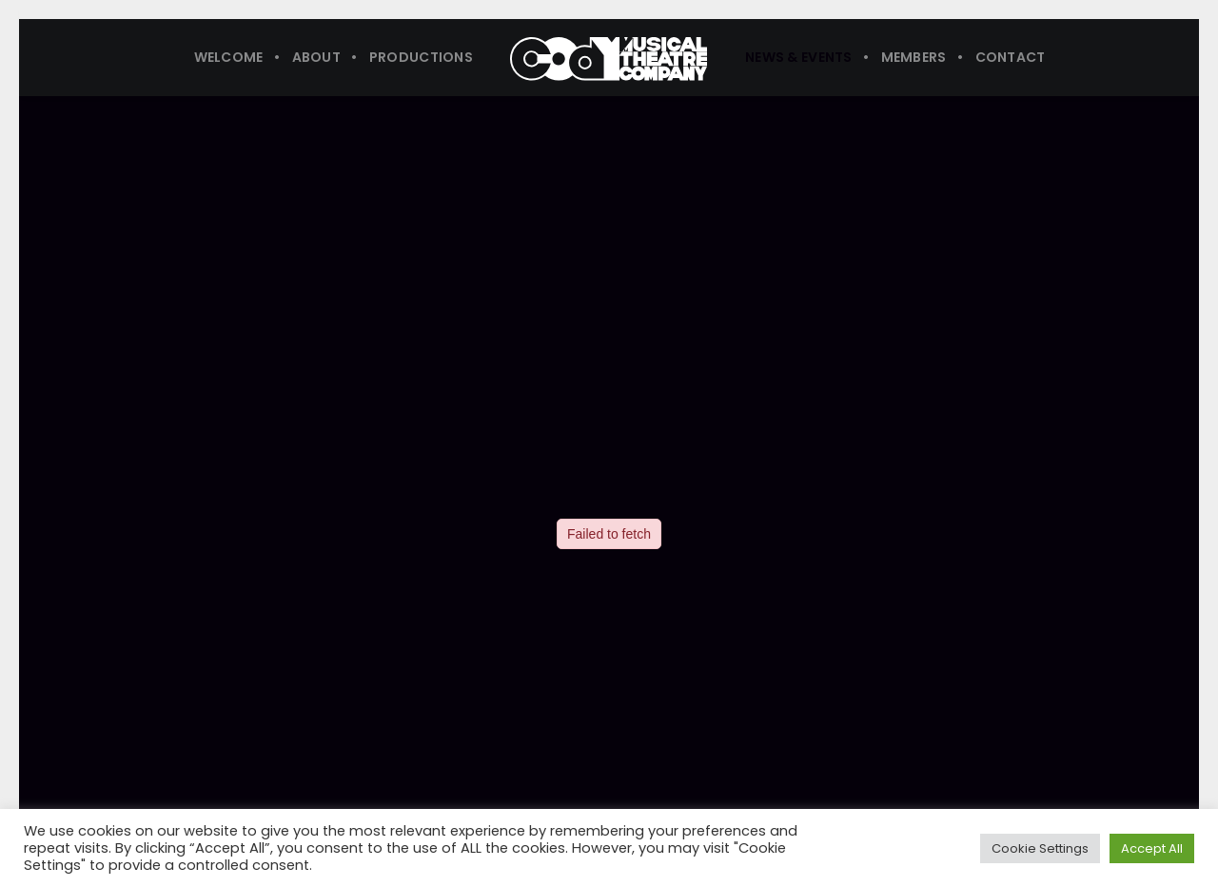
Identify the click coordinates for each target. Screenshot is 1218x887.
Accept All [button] (1152, 848)
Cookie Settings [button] (1040, 848)
